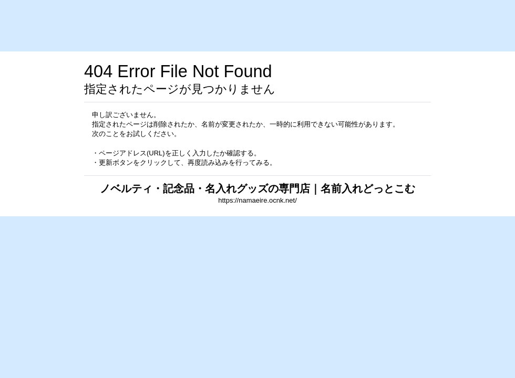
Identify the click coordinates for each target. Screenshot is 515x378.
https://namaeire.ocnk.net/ (257, 200)
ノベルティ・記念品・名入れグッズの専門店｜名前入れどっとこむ (257, 188)
